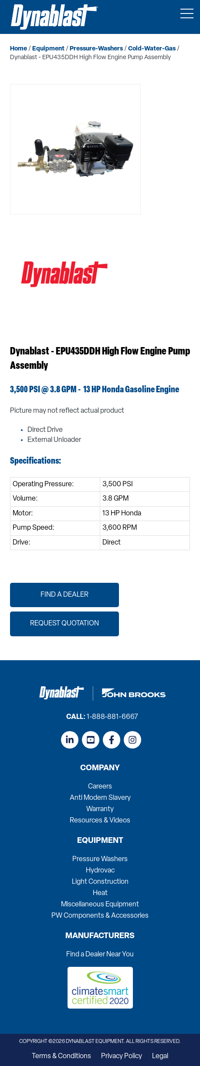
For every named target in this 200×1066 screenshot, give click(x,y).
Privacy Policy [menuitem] (121, 1056)
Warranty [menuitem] (100, 809)
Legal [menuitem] (160, 1056)
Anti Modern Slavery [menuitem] (100, 798)
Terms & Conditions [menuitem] (61, 1056)
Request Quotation (64, 623)
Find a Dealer (64, 594)
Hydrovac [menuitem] (100, 870)
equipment (48, 49)
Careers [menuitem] (100, 786)
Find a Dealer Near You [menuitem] (100, 954)
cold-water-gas (152, 49)
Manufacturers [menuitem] (100, 936)
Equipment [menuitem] (100, 841)
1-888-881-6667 (112, 717)
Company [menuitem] (100, 768)
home (18, 49)
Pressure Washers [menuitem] (100, 859)
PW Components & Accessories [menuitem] (100, 915)
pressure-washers (96, 49)
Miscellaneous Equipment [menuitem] (100, 904)
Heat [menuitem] (100, 893)
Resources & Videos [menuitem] (100, 820)
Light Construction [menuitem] (100, 882)
